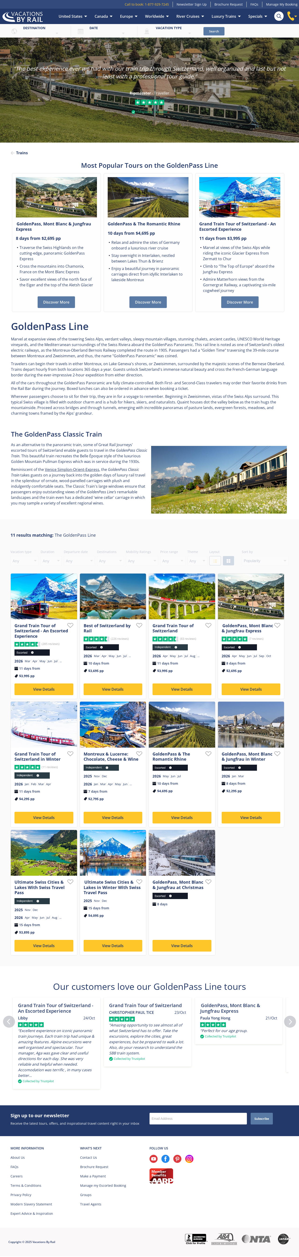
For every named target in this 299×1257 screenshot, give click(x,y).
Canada (101, 16)
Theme (192, 552)
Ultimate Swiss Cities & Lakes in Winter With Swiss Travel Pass (112, 888)
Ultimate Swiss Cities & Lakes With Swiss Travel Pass (39, 888)
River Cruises (187, 16)
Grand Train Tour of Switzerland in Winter (37, 757)
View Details (44, 689)
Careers (17, 1177)
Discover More (56, 302)
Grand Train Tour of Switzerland (173, 628)
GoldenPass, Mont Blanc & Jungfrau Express (247, 628)
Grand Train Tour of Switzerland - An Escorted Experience (41, 631)
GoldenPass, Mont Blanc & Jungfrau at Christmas (178, 885)
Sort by (247, 552)
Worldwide (154, 16)
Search (214, 31)
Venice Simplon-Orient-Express (72, 470)
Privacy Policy (21, 1195)
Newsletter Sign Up (192, 4)
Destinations (107, 552)
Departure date (76, 552)
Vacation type (169, 28)
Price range (169, 552)
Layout (214, 552)
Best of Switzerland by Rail (107, 628)
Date (93, 28)
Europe (126, 16)
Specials (255, 16)
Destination (34, 28)
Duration (47, 552)
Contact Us (88, 1158)
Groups (86, 1195)
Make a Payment (93, 1177)
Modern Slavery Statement (31, 1205)
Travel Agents (90, 1205)
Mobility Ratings (138, 552)
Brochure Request (228, 4)
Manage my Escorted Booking (103, 1186)
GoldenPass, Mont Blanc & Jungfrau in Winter (247, 757)
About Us (18, 1158)
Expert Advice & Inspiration (32, 1214)
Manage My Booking (282, 4)
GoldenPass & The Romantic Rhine (171, 757)
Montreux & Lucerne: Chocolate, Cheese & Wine (111, 757)
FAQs (254, 4)
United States (70, 16)
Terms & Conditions (26, 1186)
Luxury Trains (224, 16)
